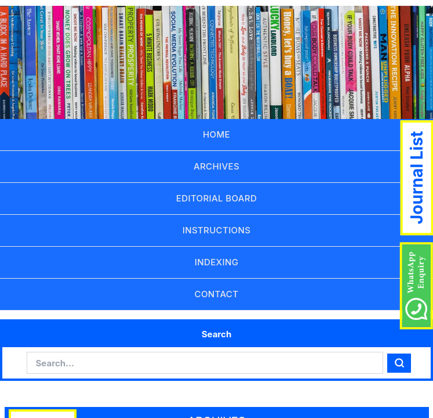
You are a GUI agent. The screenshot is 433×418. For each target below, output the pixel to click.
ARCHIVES (216, 166)
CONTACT (217, 294)
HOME (216, 134)
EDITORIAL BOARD (216, 198)
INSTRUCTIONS (217, 230)
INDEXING (216, 262)
